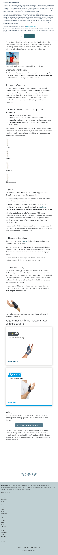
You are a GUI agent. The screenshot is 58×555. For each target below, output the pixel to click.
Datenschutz (34, 547)
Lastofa (2, 511)
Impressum (26, 547)
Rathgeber (3, 526)
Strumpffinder (4, 536)
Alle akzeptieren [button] (29, 36)
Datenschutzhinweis (31, 26)
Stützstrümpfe (4, 499)
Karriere (2, 534)
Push (2, 518)
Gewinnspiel (3, 541)
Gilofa (2, 515)
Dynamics (3, 509)
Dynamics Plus (4, 513)
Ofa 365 (2, 524)
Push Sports (3, 522)
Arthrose (43, 207)
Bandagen (3, 497)
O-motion (3, 520)
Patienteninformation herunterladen (27, 425)
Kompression (3, 495)
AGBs (40, 547)
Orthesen (3, 501)
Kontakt (19, 547)
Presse (2, 539)
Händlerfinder (4, 532)
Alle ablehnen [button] (40, 36)
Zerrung (24, 241)
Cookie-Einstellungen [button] (18, 36)
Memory (2, 507)
